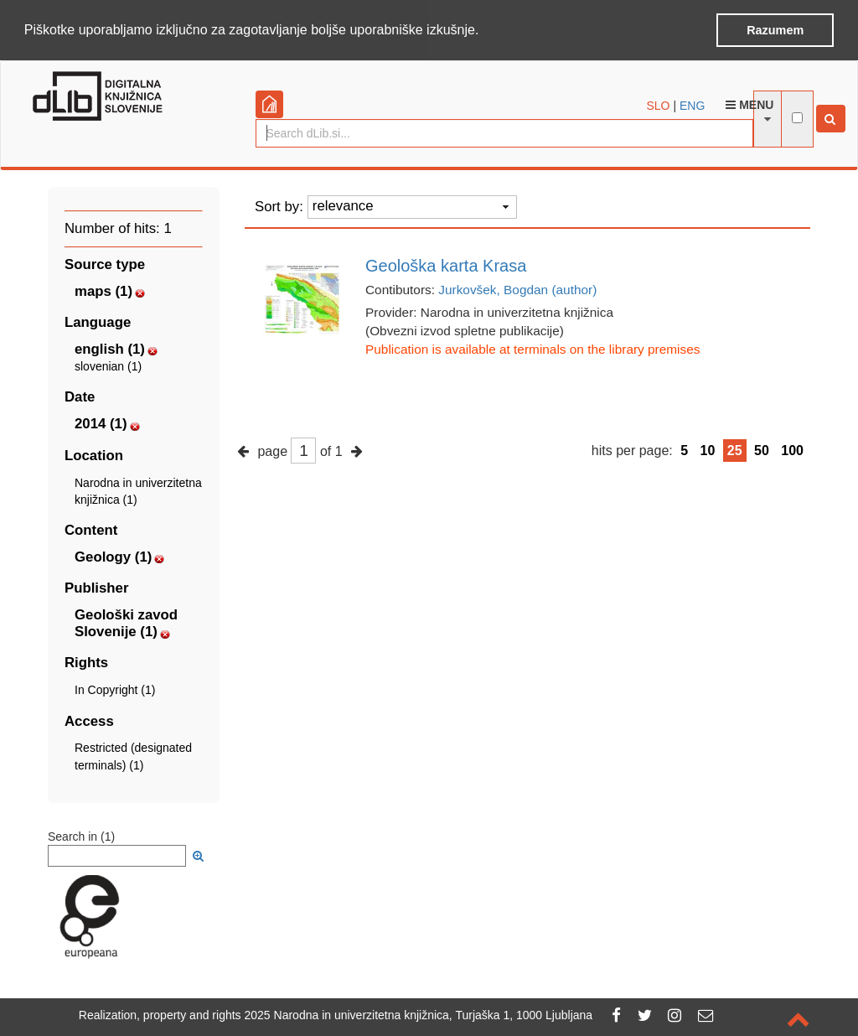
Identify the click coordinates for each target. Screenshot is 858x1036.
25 (734, 449)
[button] (485, 31)
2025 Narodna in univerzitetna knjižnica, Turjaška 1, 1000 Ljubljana (419, 1015)
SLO (658, 104)
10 (708, 449)
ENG (692, 104)
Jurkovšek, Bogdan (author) (517, 289)
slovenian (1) (108, 365)
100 (792, 449)
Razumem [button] (775, 30)
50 (761, 449)
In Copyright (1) (115, 689)
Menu (749, 103)
